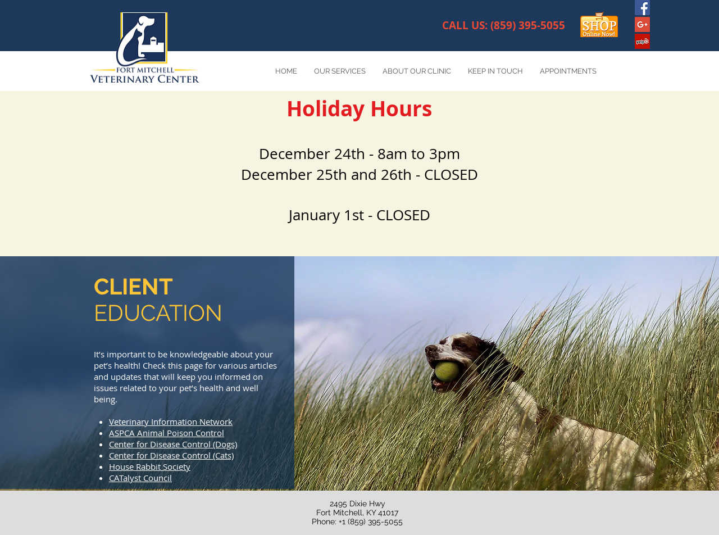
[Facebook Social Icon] (642, 7)
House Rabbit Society (149, 466)
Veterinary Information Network (171, 421)
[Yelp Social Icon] (642, 41)
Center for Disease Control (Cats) (171, 455)
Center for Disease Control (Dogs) (173, 444)
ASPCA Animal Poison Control (166, 432)
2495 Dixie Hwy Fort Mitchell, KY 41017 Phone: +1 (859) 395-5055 (357, 512)
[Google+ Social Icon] (642, 24)
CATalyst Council (140, 477)
